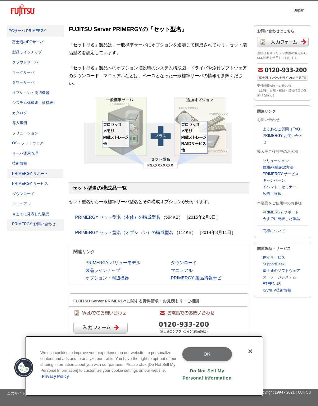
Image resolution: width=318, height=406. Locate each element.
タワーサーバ (23, 82)
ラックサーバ (23, 72)
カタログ (19, 113)
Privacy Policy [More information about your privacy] (55, 376)
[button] (24, 368)
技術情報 (19, 163)
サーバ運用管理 (25, 153)
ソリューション (25, 133)
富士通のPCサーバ (27, 42)
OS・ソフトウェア (27, 143)
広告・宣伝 (272, 193)
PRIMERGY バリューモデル (112, 262)
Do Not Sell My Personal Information (207, 374)
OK (207, 354)
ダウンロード (23, 194)
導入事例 (19, 123)
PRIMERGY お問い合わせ (34, 224)
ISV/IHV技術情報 (277, 290)
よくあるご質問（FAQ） (283, 129)
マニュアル (21, 204)
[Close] (250, 351)
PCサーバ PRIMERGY (27, 31)
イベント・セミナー (279, 187)
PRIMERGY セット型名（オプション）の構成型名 (124, 232)
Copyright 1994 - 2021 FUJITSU (284, 392)
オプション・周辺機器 (30, 93)
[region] (144, 366)
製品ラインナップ (27, 52)
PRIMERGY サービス (30, 183)
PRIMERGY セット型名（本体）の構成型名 (118, 217)
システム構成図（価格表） (34, 102)
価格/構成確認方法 (278, 167)
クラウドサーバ (25, 62)
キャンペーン (274, 180)
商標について (274, 231)
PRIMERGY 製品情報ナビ (196, 277)
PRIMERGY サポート (30, 173)
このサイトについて (23, 393)
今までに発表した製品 (30, 214)
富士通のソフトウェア (281, 270)
